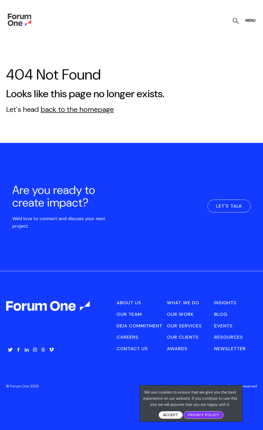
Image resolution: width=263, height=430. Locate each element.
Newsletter (230, 349)
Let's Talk (229, 206)
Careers (127, 337)
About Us (129, 303)
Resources (228, 337)
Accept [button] (170, 415)
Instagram (35, 350)
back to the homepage (77, 109)
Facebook (18, 350)
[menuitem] (10, 355)
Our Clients (183, 337)
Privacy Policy (203, 415)
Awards (177, 349)
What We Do (183, 303)
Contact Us (132, 349)
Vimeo (51, 350)
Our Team (129, 314)
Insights (225, 303)
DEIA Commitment (139, 326)
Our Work (180, 314)
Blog (220, 314)
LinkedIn (27, 350)
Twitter (10, 350)
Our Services (184, 326)
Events (223, 326)
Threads (43, 350)
